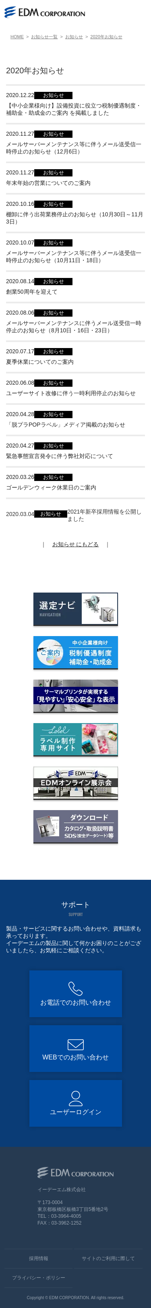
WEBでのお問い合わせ (75, 1057)
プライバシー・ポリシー (38, 1278)
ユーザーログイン (75, 1112)
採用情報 (38, 1258)
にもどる (75, 544)
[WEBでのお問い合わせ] (121, 12)
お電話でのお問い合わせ (75, 1002)
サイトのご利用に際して (108, 1258)
